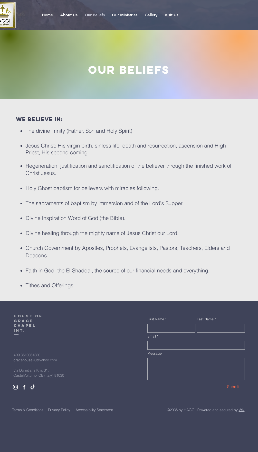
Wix (242, 410)
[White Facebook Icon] (24, 387)
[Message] (196, 369)
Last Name (206, 319)
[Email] (195, 345)
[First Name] (170, 328)
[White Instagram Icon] (15, 387)
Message (154, 353)
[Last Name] (219, 328)
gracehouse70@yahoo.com (35, 360)
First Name (156, 319)
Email (152, 336)
